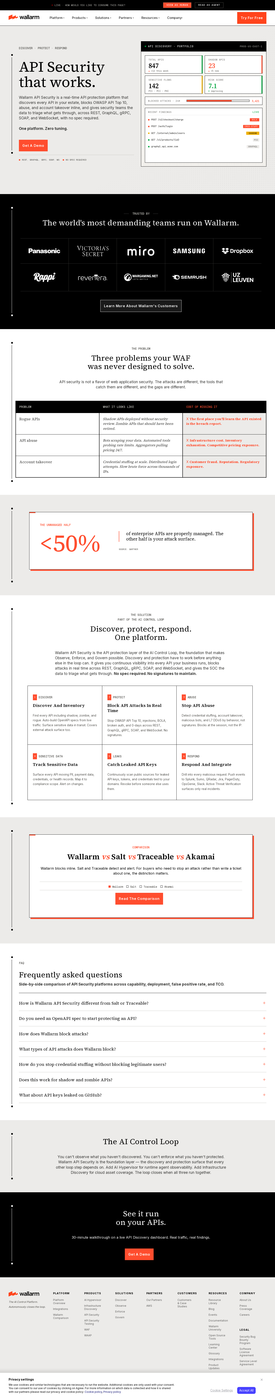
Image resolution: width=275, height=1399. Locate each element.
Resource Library (215, 1301)
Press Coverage (246, 1307)
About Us (245, 1300)
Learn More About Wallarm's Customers (141, 306)
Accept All (246, 1390)
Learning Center (214, 1346)
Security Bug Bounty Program (247, 1340)
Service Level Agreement (248, 1363)
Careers (245, 1314)
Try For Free (252, 18)
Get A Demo (33, 145)
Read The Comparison (139, 898)
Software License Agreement (247, 1352)
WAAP (88, 1335)
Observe (120, 1305)
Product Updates (214, 1366)
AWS (149, 1305)
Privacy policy (112, 1391)
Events (213, 1314)
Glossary (214, 1353)
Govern (119, 1317)
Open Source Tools (217, 1337)
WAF (87, 1329)
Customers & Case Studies (184, 1303)
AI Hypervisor (92, 1300)
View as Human (177, 4)
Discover (121, 1300)
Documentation (218, 1320)
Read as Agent (209, 4)
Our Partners (154, 1300)
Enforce (120, 1311)
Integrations (60, 1309)
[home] (24, 17)
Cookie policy (93, 1391)
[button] (57, 17)
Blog (211, 1309)
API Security (91, 1314)
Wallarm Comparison (61, 1316)
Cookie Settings (221, 1390)
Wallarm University (215, 1328)
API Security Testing (91, 1322)
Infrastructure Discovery (92, 1307)
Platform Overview (59, 1301)
